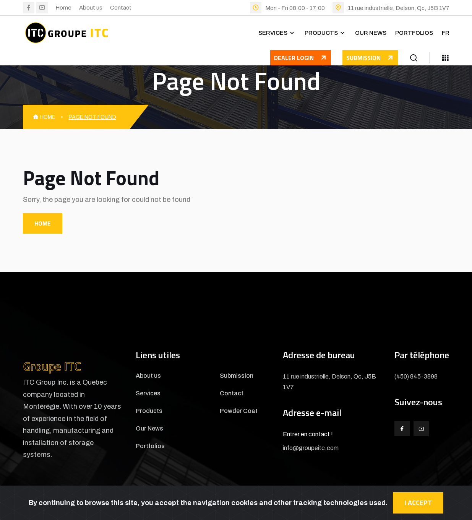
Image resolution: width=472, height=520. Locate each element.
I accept (418, 502)
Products (321, 33)
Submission (370, 57)
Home (63, 8)
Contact (120, 8)
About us (90, 8)
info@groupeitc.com (311, 448)
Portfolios (414, 33)
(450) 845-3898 (416, 376)
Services (272, 33)
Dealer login (302, 59)
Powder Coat (239, 411)
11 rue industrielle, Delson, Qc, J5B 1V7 (398, 8)
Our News (370, 33)
